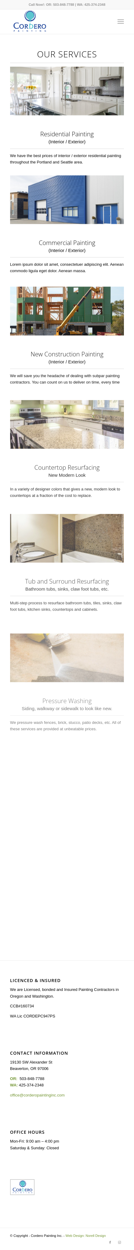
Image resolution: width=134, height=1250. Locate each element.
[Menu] (120, 21)
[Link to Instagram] (119, 1242)
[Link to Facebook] (110, 1242)
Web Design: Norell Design (85, 1235)
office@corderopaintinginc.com (37, 1095)
